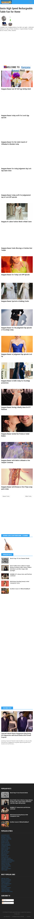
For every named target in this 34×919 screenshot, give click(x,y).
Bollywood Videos (5, 881)
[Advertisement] (17, 48)
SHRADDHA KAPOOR (6, 862)
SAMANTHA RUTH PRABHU (7, 861)
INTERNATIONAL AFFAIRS (18, 916)
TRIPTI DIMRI (4, 870)
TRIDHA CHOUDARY (6, 868)
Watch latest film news (7, 891)
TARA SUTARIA (4, 867)
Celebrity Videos (5, 882)
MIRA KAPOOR (4, 853)
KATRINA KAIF (4, 846)
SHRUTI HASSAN (5, 863)
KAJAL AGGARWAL (5, 844)
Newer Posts (6, 496)
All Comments (6, 903)
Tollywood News (5, 889)
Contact (28, 916)
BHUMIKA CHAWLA (5, 837)
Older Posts (28, 496)
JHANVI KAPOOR (5, 842)
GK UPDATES (7, 916)
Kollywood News (5, 885)
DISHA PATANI (4, 840)
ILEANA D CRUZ (5, 841)
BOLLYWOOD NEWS (6, 880)
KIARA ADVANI (4, 849)
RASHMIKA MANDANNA (7, 859)
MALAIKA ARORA (5, 852)
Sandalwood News (6, 887)
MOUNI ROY (4, 854)
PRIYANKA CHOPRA (6, 858)
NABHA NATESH (5, 855)
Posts (4, 900)
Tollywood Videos (5, 890)
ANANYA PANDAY (5, 836)
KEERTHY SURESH (5, 848)
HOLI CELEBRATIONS (6, 883)
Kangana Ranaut (21, 68)
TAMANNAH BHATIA (6, 866)
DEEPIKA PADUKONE (6, 839)
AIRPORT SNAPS (5, 878)
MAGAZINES (4, 886)
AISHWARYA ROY (5, 835)
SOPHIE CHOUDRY (5, 864)
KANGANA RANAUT (6, 845)
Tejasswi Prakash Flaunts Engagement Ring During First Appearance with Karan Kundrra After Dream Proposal (16, 735)
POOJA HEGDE (4, 857)
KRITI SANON (4, 850)
